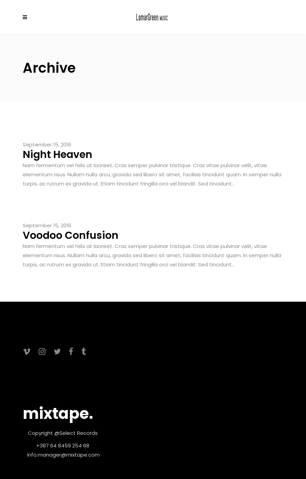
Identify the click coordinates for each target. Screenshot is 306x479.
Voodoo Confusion (70, 235)
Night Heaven (57, 154)
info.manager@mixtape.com (63, 454)
